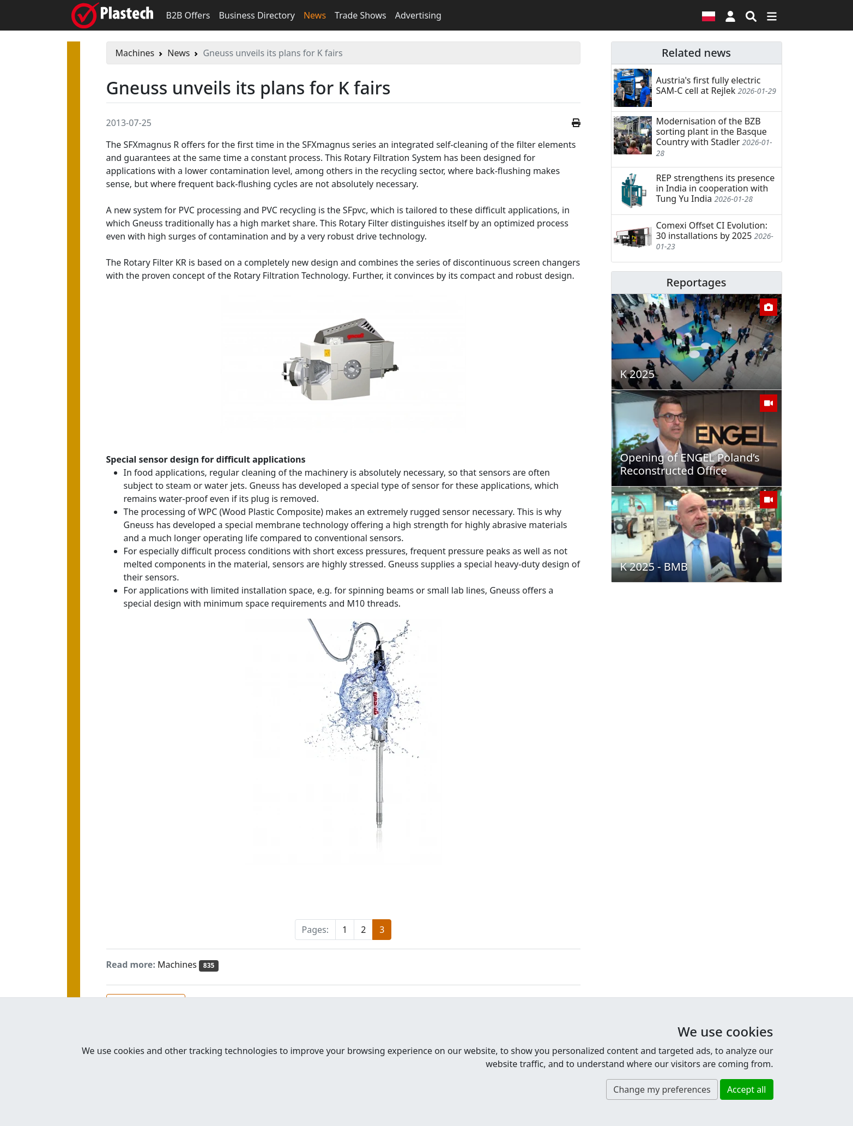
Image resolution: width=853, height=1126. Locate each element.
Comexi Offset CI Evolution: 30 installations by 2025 (712, 230)
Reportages (697, 282)
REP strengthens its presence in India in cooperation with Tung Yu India (715, 188)
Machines (135, 53)
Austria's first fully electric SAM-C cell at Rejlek (708, 85)
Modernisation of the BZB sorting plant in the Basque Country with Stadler (711, 131)
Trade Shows (360, 15)
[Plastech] (112, 15)
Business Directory (257, 15)
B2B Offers (188, 15)
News (315, 15)
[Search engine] (751, 15)
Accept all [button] (746, 1089)
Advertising (418, 15)
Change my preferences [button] (661, 1089)
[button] (730, 15)
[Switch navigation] (771, 15)
